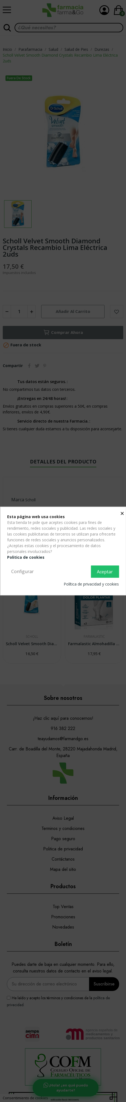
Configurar (22, 571)
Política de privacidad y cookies (91, 583)
